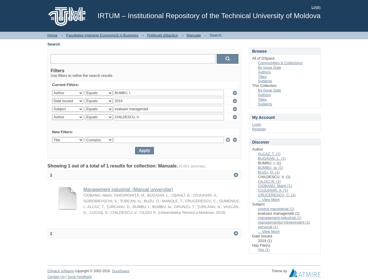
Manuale (194, 35)
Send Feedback (80, 277)
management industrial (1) (279, 218)
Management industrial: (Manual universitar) (128, 189)
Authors (264, 72)
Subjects (265, 81)
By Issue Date (269, 67)
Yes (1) (264, 249)
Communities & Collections (280, 63)
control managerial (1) (276, 209)
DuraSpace (120, 271)
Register (259, 129)
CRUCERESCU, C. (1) (277, 195)
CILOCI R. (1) (269, 181)
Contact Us (56, 277)
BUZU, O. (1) (269, 172)
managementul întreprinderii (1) (284, 222)
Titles (262, 77)
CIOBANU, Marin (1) (275, 186)
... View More (269, 199)
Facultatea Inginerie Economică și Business (102, 35)
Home (52, 35)
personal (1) (268, 227)
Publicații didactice (162, 35)
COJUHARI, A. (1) (273, 190)
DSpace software (60, 271)
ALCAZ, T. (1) (269, 154)
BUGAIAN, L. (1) (271, 158)
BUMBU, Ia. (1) (270, 167)
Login (316, 7)
